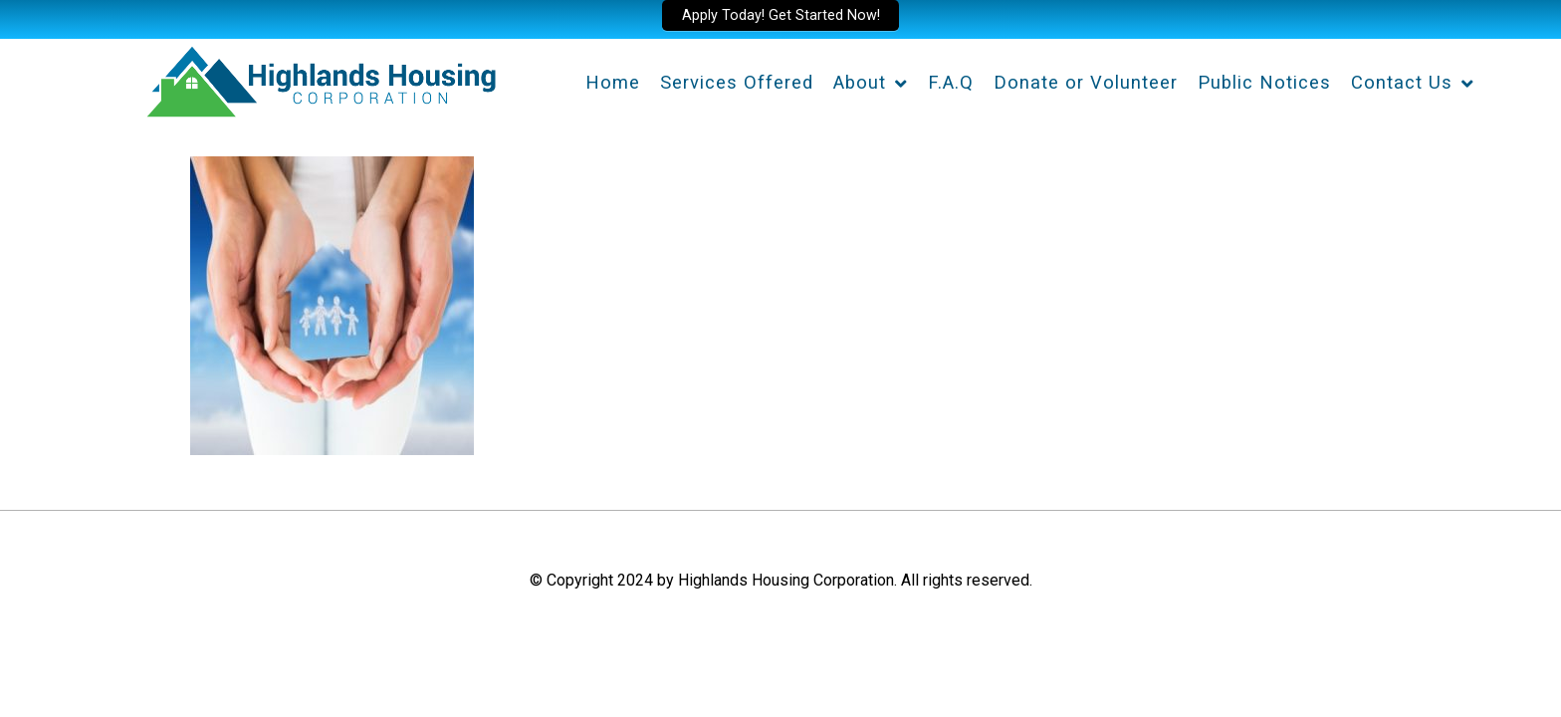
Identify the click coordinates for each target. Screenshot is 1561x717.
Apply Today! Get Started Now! (781, 15)
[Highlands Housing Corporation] (320, 79)
